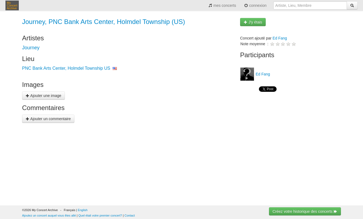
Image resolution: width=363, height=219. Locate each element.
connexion (255, 5)
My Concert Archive (12, 5)
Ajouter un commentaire (48, 119)
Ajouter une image (43, 95)
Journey (31, 47)
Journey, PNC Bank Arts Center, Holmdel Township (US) (103, 21)
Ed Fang (280, 38)
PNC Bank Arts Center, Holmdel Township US (66, 68)
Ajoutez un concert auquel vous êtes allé (49, 215)
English (82, 210)
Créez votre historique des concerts (305, 211)
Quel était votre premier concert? (100, 215)
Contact (130, 215)
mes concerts (222, 5)
